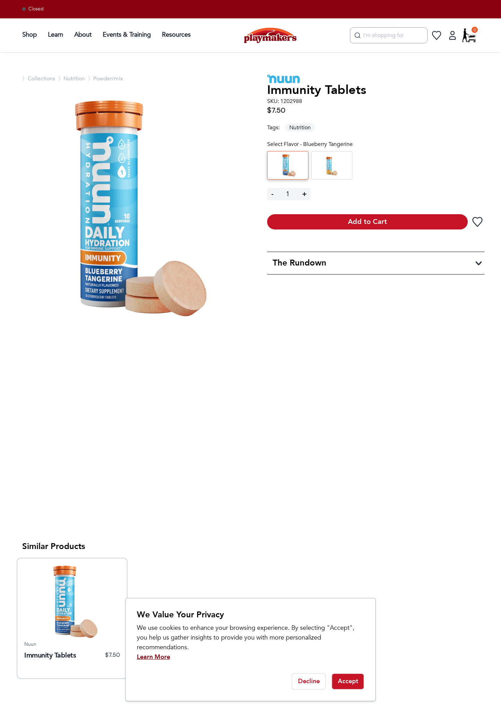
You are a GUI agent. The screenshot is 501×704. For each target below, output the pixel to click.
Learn (55, 35)
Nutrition (300, 127)
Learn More (153, 657)
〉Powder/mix (105, 78)
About (82, 35)
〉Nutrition (71, 78)
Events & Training (127, 35)
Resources (176, 35)
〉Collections (38, 78)
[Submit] (356, 35)
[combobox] (389, 35)
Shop (29, 35)
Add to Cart (367, 221)
